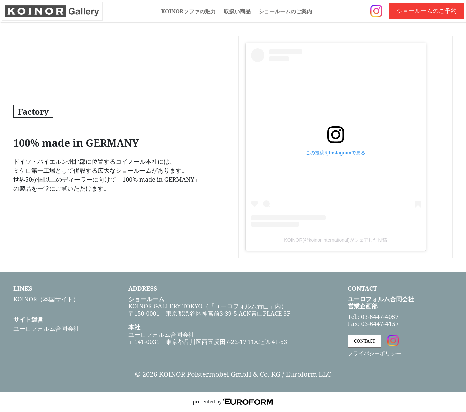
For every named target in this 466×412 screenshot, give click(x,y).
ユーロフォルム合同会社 (46, 328)
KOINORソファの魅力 (188, 11)
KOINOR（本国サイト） (46, 299)
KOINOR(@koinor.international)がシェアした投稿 (335, 240)
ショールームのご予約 (427, 11)
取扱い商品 (237, 11)
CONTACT (364, 341)
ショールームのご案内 (285, 11)
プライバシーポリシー (374, 353)
